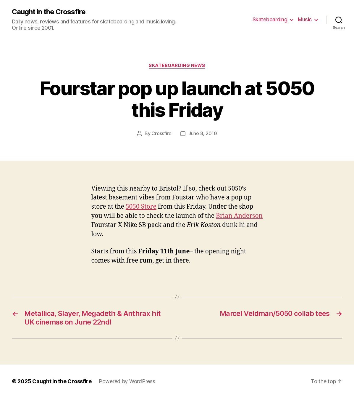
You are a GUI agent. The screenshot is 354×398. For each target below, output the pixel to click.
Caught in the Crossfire (48, 11)
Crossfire (161, 133)
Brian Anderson (239, 216)
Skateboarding (270, 19)
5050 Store (141, 207)
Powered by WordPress (127, 381)
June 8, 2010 (202, 133)
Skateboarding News (177, 65)
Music (305, 19)
